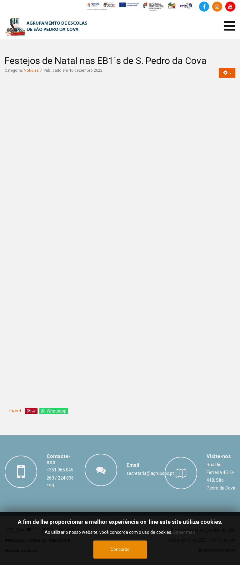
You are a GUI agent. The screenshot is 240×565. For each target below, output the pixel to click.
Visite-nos (219, 456)
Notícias (31, 70)
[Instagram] (217, 7)
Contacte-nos (58, 459)
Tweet (14, 410)
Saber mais (184, 532)
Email (133, 465)
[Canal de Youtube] (230, 7)
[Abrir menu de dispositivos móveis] (229, 26)
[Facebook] (204, 7)
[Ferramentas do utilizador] (227, 73)
